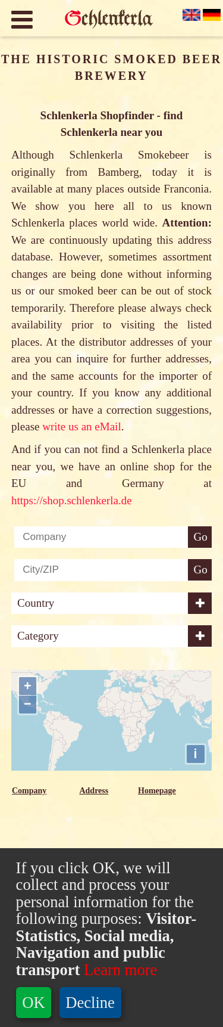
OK (33, 1003)
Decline (90, 1003)
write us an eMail (81, 426)
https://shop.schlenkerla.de (71, 500)
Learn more (118, 970)
